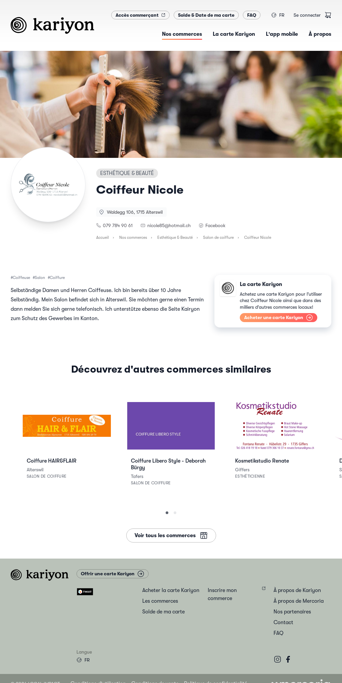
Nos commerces (133, 237)
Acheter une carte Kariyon (278, 317)
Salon (40, 277)
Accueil (102, 237)
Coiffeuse (21, 277)
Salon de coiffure (218, 237)
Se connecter (307, 15)
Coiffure (57, 277)
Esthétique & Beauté (175, 237)
